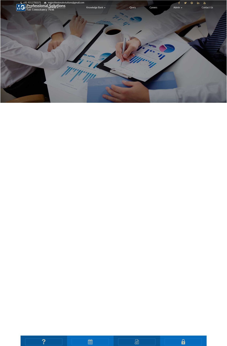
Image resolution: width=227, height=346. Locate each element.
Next (217, 170)
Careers (175, 12)
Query (161, 12)
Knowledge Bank (135, 12)
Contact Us (212, 12)
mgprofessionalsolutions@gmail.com (66, 2)
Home (89, 12)
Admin (192, 12)
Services (106, 12)
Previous (9, 170)
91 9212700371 (33, 2)
